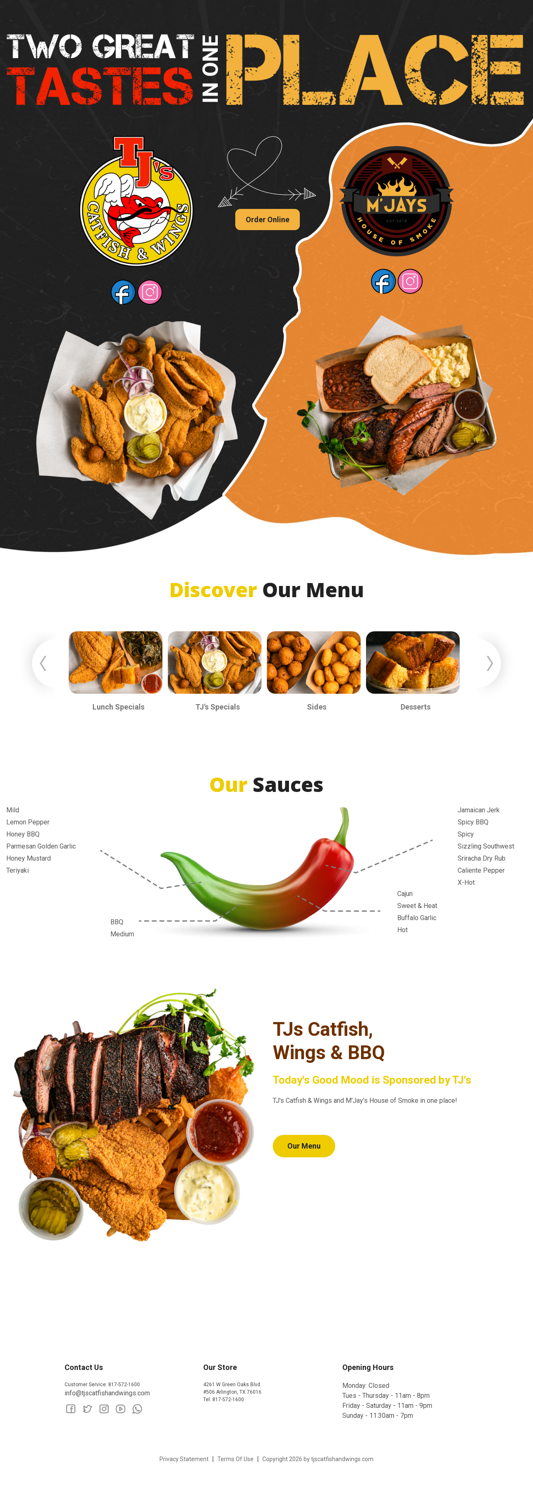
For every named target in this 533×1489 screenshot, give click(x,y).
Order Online (267, 219)
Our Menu (304, 1146)
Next (493, 664)
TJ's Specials (217, 706)
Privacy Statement (184, 1459)
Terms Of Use (235, 1459)
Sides (316, 706)
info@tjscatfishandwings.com (107, 1393)
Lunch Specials (118, 706)
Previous (39, 664)
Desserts (416, 706)
